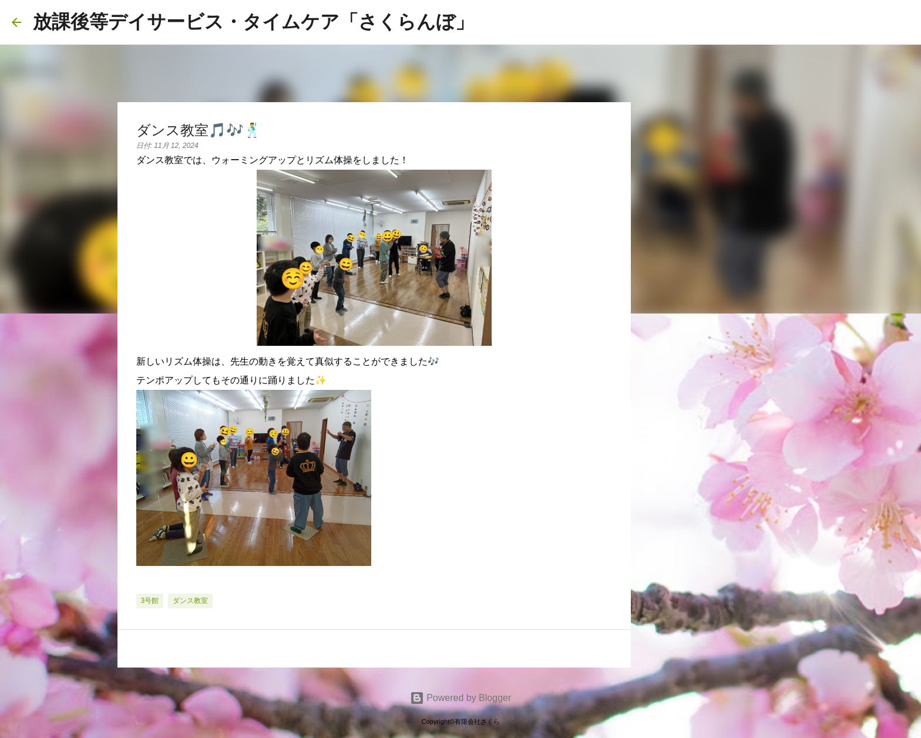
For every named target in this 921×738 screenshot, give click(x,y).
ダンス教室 (190, 601)
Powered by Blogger (461, 698)
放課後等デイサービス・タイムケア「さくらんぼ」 (253, 21)
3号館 (150, 601)
